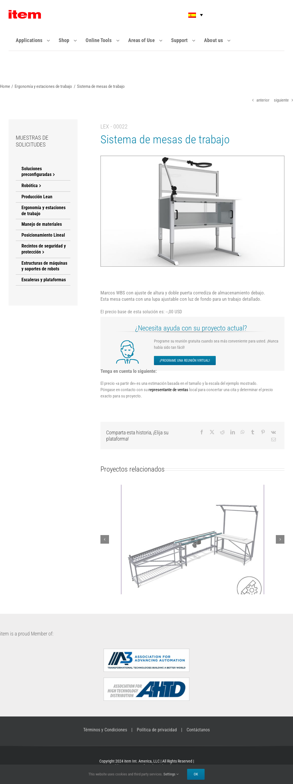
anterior (263, 100)
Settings (171, 774)
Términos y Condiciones (105, 729)
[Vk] (273, 432)
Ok (196, 774)
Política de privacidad (157, 729)
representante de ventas (168, 389)
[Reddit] (222, 432)
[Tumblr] (253, 432)
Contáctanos (198, 729)
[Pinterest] (263, 432)
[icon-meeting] (128, 341)
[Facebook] (202, 432)
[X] (212, 432)
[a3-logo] (146, 651)
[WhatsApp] (243, 432)
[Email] (273, 439)
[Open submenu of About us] (232, 40)
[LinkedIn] (232, 432)
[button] (191, 15)
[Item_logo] (25, 12)
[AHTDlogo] (146, 680)
